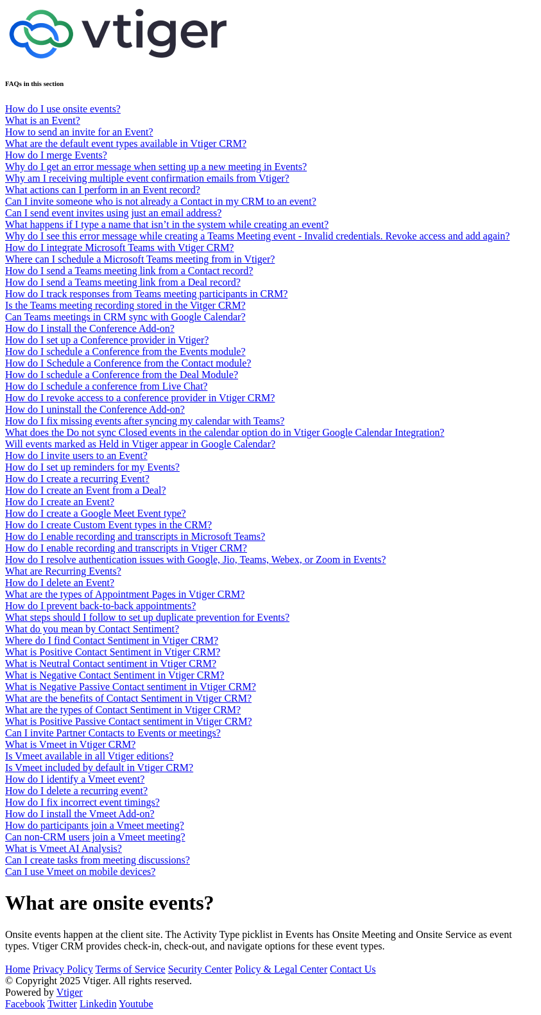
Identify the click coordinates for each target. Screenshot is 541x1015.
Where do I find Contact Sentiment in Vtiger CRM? (111, 640)
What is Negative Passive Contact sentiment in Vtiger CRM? (130, 686)
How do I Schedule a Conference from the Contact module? (128, 363)
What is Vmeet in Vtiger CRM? (70, 744)
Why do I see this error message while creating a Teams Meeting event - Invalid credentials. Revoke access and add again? (257, 235)
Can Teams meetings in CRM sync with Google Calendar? (125, 316)
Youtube (136, 1003)
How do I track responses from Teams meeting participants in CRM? (146, 293)
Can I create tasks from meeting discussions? (97, 860)
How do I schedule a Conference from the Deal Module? (121, 374)
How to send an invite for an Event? (79, 131)
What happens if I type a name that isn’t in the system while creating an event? (167, 224)
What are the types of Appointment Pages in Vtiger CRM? (125, 594)
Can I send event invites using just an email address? (113, 212)
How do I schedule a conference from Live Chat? (106, 386)
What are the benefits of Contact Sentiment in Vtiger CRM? (128, 698)
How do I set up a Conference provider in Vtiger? (107, 339)
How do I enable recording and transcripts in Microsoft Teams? (135, 536)
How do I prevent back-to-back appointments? (100, 605)
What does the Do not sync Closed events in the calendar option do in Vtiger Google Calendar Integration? (224, 432)
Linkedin (98, 1003)
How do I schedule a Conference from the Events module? (125, 351)
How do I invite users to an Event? (76, 455)
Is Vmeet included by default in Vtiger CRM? (99, 767)
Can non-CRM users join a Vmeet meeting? (95, 836)
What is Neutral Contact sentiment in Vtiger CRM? (110, 663)
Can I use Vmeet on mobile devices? (80, 871)
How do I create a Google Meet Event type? (95, 513)
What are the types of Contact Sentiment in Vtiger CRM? (123, 709)
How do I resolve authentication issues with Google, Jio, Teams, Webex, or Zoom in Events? (195, 559)
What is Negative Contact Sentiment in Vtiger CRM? (114, 675)
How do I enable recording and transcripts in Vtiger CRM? (126, 547)
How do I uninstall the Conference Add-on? (95, 409)
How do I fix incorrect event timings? (82, 802)
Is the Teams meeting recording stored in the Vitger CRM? (125, 305)
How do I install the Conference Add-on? (90, 328)
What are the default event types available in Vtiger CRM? (125, 143)
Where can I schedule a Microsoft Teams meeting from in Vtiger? (140, 259)
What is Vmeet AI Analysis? (63, 848)
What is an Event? (42, 120)
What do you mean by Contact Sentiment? (92, 628)
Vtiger (69, 992)
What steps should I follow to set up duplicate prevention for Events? (147, 617)
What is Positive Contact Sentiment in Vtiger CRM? (112, 651)
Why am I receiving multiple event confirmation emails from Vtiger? (147, 178)
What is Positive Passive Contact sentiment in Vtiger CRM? (128, 721)
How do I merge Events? (56, 155)
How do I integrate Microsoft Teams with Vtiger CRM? (119, 247)
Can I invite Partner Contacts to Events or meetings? (113, 732)
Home (17, 969)
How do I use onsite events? (63, 108)
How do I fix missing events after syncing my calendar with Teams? (144, 420)
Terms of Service (131, 969)
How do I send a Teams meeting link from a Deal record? (123, 282)
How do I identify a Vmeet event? (74, 779)
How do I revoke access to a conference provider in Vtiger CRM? (140, 397)
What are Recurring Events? (63, 571)
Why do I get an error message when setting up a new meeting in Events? (156, 166)
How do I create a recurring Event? (77, 478)
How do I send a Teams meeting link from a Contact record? (129, 270)
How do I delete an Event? (59, 582)
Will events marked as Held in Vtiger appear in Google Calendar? (140, 443)
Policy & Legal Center (281, 969)
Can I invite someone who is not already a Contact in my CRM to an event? (160, 201)
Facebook (25, 1003)
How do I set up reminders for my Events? (92, 467)
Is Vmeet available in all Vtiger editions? (89, 755)
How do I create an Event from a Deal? (85, 490)
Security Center (200, 969)
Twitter (62, 1003)
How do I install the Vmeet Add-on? (80, 813)
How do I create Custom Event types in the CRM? (108, 524)
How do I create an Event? (59, 501)
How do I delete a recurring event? (76, 790)
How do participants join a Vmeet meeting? (94, 825)
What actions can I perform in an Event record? (102, 189)
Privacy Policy (63, 969)
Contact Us (353, 969)
